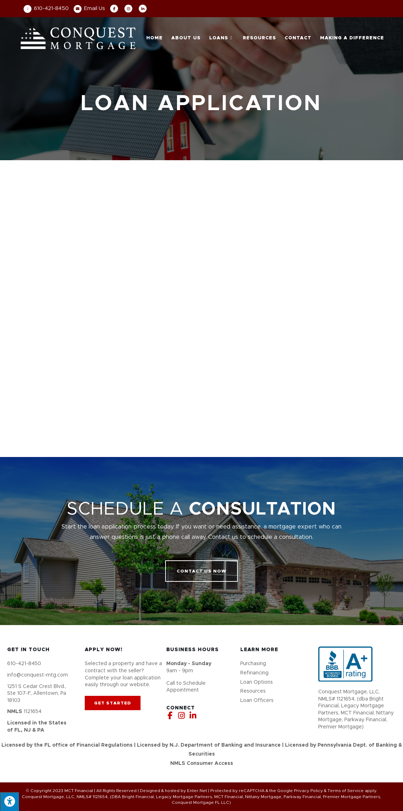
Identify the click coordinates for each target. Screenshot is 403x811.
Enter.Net (197, 790)
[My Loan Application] (201, 307)
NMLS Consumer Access (201, 763)
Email (89, 8)
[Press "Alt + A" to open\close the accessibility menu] (9, 801)
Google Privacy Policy (300, 790)
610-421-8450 (46, 8)
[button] (201, 571)
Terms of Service (345, 790)
